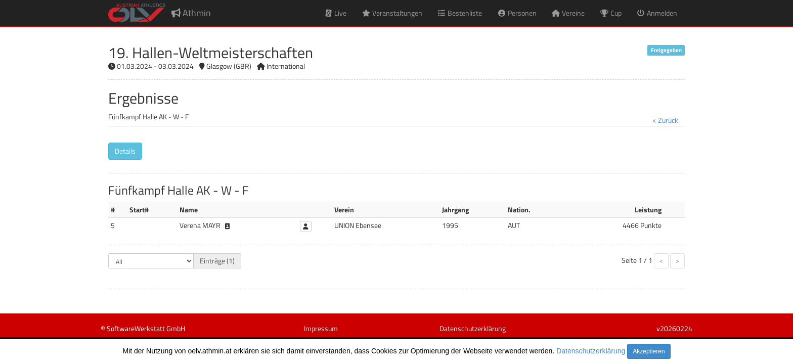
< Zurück (665, 120)
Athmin (191, 13)
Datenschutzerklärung (590, 351)
